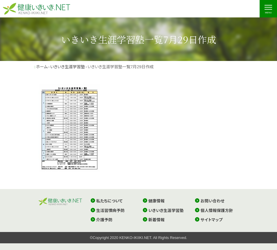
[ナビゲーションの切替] (268, 8)
